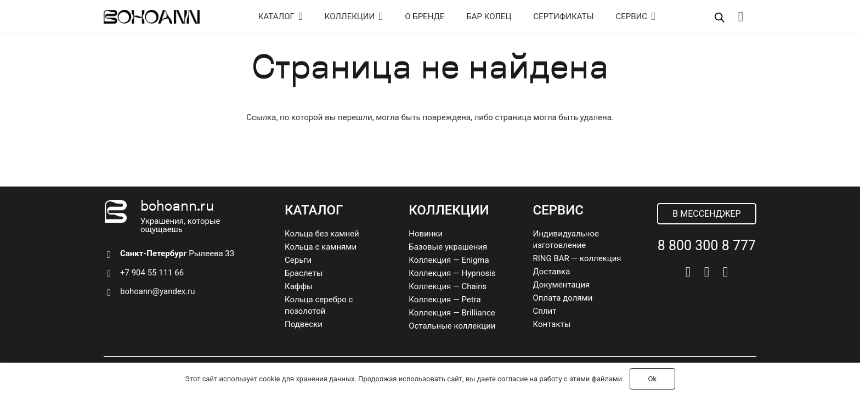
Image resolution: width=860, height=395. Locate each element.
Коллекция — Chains (447, 286)
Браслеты (303, 273)
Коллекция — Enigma (449, 260)
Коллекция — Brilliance (452, 313)
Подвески (303, 324)
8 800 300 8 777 (707, 245)
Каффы (299, 286)
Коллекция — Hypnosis (452, 273)
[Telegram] (706, 272)
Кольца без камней (322, 234)
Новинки (426, 234)
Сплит (545, 311)
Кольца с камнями (321, 247)
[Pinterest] (725, 272)
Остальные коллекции (452, 326)
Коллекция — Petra (444, 299)
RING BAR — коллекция (577, 258)
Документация (561, 285)
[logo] (152, 17)
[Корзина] (740, 16)
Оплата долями (563, 298)
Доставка (551, 271)
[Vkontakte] (688, 272)
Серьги (298, 260)
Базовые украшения (448, 247)
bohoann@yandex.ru (157, 291)
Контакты (552, 324)
